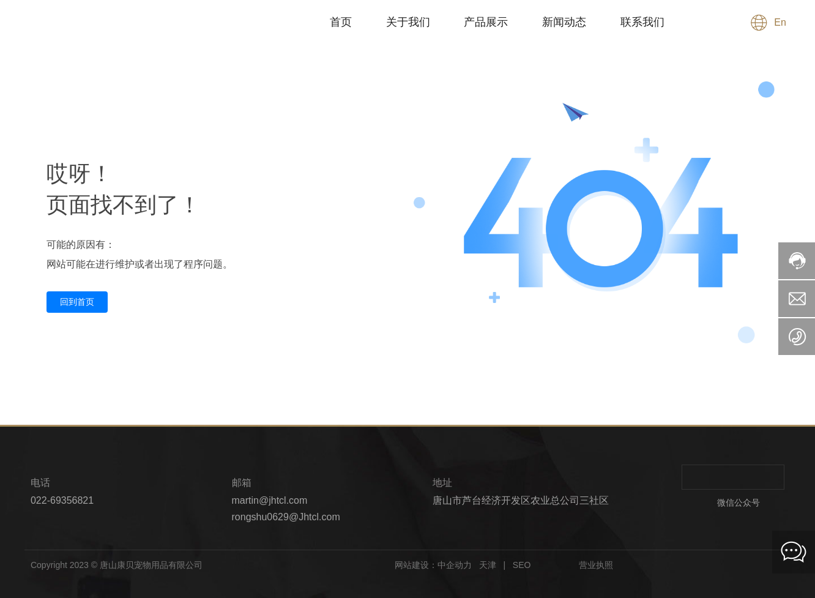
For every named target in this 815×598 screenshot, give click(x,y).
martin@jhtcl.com (270, 500)
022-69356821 (62, 500)
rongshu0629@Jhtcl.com (286, 517)
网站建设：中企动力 (433, 565)
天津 (486, 565)
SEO (523, 565)
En (780, 23)
